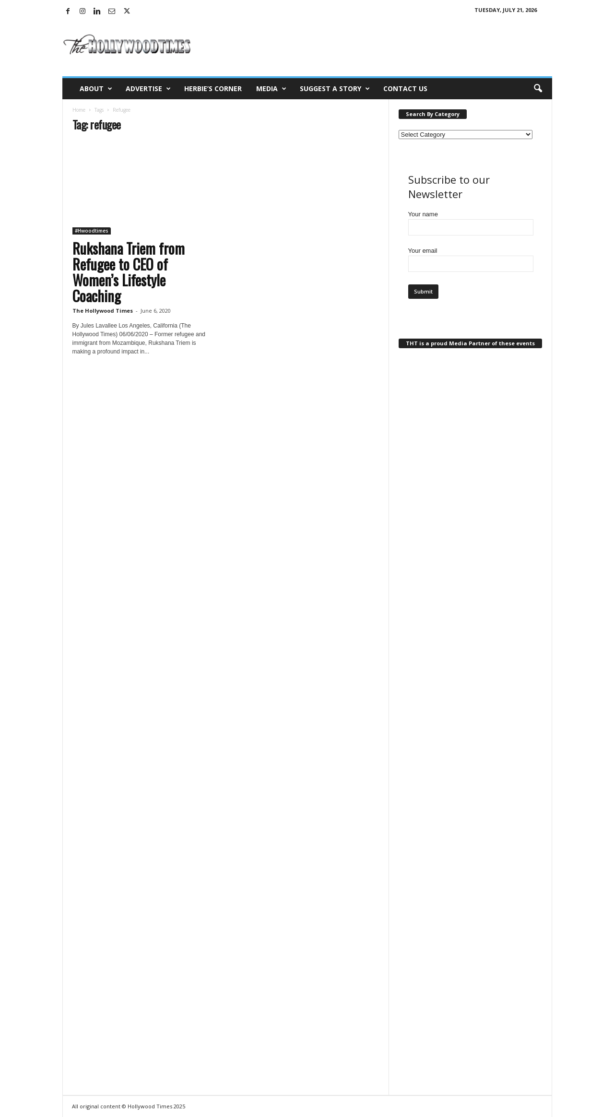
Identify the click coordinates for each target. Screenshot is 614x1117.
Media (271, 88)
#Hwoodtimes (91, 230)
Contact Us (405, 88)
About (96, 88)
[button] (537, 88)
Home (78, 109)
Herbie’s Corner (213, 88)
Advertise (148, 88)
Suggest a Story (335, 88)
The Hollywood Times (102, 310)
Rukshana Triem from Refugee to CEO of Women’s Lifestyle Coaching (128, 271)
